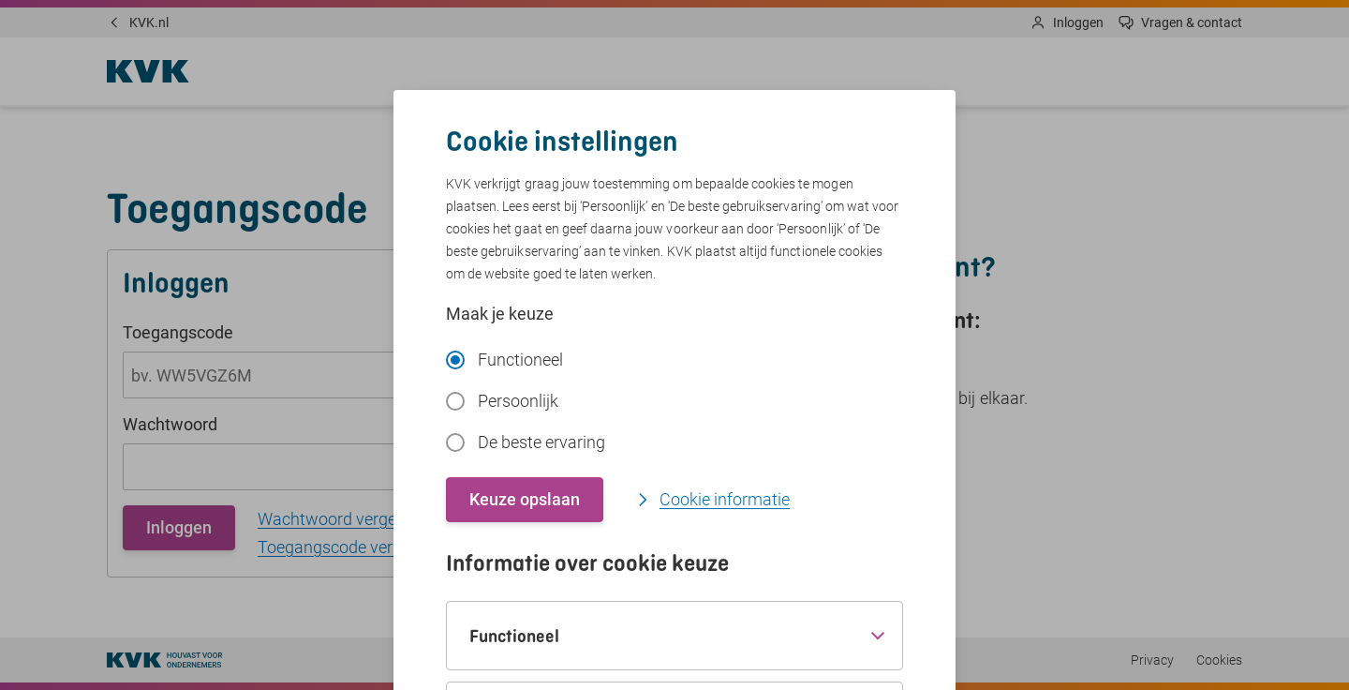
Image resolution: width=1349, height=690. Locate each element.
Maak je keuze (500, 313)
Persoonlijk (502, 401)
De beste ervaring (525, 442)
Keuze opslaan (524, 499)
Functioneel (504, 359)
